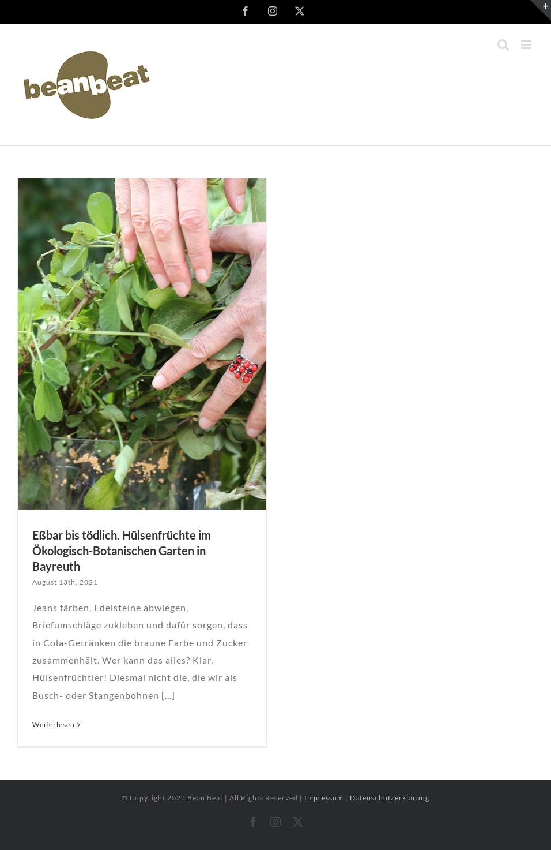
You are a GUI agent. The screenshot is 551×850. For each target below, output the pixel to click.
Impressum (324, 797)
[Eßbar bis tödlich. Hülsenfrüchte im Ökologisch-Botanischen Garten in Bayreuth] (142, 344)
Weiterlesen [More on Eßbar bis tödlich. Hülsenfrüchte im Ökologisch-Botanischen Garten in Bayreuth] (53, 724)
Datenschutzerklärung (389, 797)
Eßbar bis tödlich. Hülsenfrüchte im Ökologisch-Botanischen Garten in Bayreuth (121, 550)
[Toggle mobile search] (503, 45)
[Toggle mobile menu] (527, 45)
